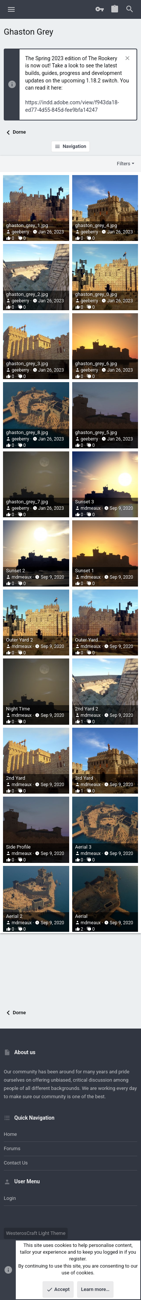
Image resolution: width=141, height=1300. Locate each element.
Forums (12, 1148)
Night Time (18, 709)
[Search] (129, 9)
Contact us (16, 1163)
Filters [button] (123, 163)
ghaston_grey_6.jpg (96, 363)
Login (10, 1198)
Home (10, 1134)
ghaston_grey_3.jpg (27, 363)
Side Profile (18, 847)
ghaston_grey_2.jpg (27, 294)
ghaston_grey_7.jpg (27, 501)
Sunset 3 (84, 501)
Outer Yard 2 (19, 640)
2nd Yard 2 (87, 709)
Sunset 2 (15, 570)
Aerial (81, 916)
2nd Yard (15, 778)
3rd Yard (84, 778)
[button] (11, 9)
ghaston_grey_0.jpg (96, 294)
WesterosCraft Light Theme (35, 1233)
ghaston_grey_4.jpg (96, 225)
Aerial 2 (14, 916)
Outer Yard (86, 640)
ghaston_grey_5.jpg (96, 432)
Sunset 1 (84, 570)
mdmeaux (90, 508)
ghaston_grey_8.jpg (27, 432)
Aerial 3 (83, 847)
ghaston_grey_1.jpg (27, 225)
